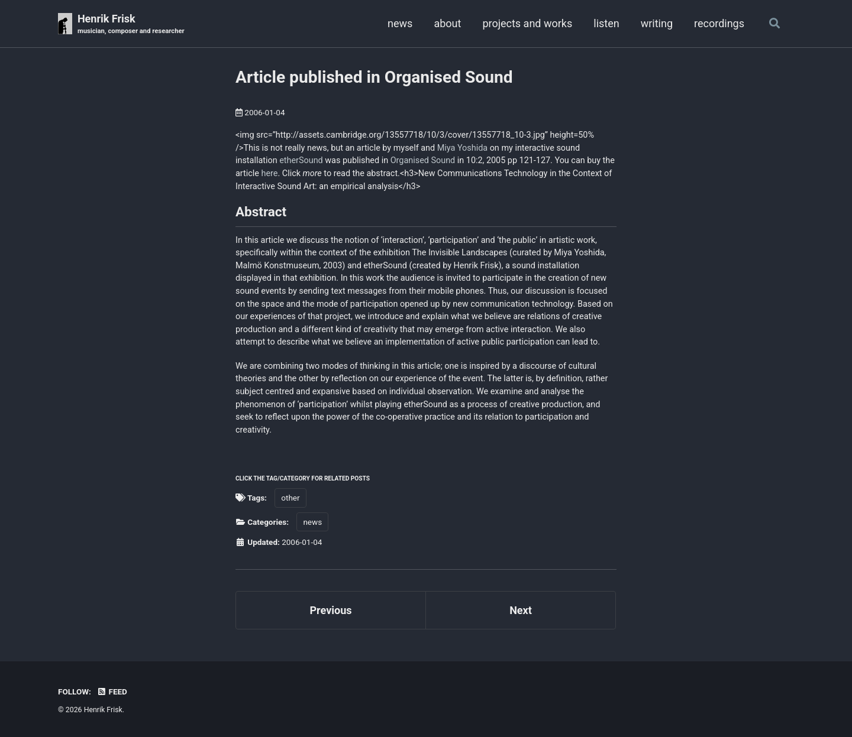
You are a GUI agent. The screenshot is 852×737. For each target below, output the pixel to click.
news (400, 23)
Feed (111, 691)
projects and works (527, 23)
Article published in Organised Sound (374, 77)
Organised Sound (423, 160)
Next (520, 610)
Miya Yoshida (462, 148)
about (447, 23)
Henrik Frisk (131, 24)
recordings (719, 23)
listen (606, 23)
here (270, 173)
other (290, 497)
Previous (331, 610)
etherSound (301, 160)
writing (657, 23)
